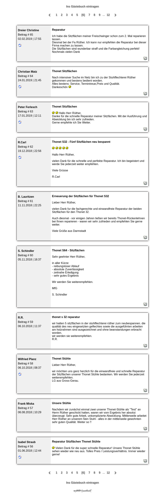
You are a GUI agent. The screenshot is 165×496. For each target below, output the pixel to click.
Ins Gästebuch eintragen (82, 6)
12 (108, 14)
